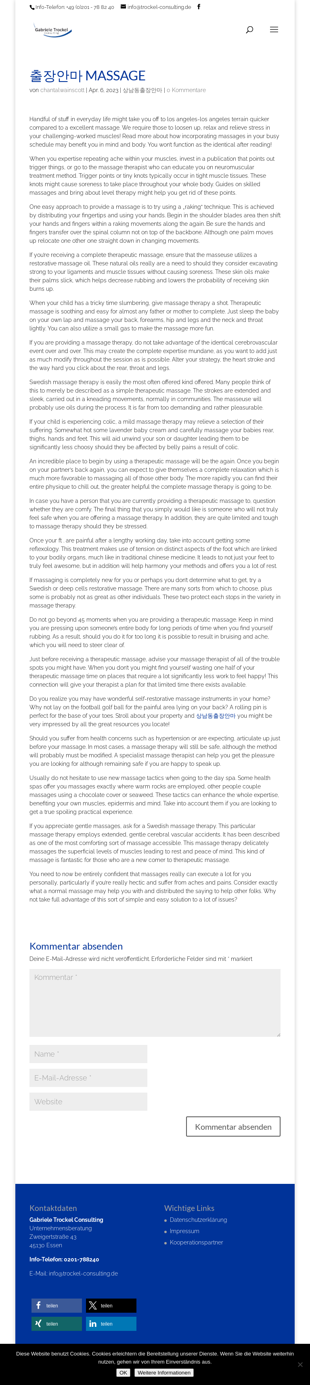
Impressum (184, 1231)
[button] (56, 1306)
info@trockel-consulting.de (83, 1273)
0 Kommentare (186, 90)
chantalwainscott (62, 90)
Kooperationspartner (196, 1242)
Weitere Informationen (164, 1373)
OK (123, 1373)
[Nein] (300, 1364)
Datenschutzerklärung (198, 1220)
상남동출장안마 (142, 90)
